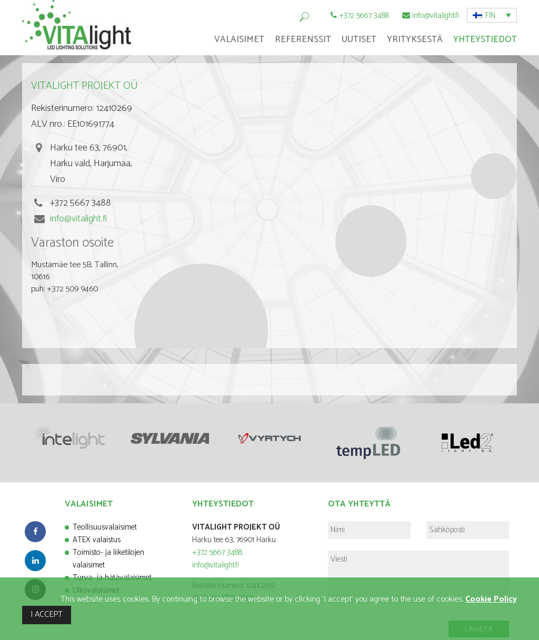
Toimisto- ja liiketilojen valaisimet (108, 559)
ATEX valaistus (97, 539)
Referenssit (303, 39)
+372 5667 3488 (364, 15)
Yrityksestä (415, 39)
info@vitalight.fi (435, 15)
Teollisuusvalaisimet (105, 527)
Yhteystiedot (485, 39)
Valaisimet (239, 39)
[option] (71, 437)
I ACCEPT (47, 614)
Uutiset (359, 39)
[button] (492, 15)
